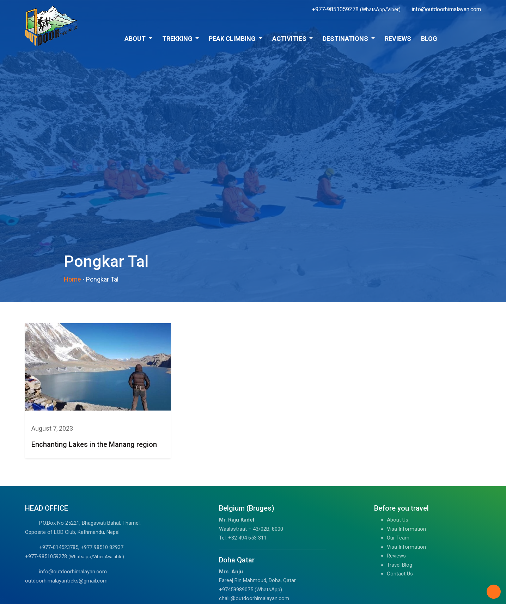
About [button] (135, 38)
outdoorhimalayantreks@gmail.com (66, 581)
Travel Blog (399, 565)
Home (72, 279)
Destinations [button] (346, 38)
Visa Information (406, 529)
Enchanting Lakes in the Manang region (94, 444)
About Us (397, 520)
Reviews (398, 38)
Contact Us (400, 574)
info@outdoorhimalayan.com (73, 571)
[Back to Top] (494, 592)
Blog (429, 38)
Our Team (398, 538)
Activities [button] (290, 38)
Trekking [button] (178, 38)
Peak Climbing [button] (233, 38)
